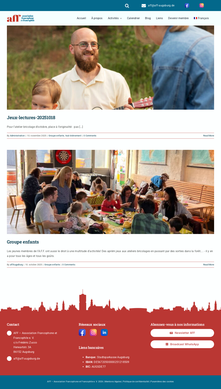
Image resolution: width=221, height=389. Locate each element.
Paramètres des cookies (162, 381)
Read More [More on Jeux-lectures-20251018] (208, 135)
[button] (127, 5)
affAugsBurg (16, 264)
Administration (17, 135)
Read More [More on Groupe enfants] (208, 264)
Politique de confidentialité (136, 381)
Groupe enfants (56, 135)
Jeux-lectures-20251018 (31, 117)
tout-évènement (73, 135)
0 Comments (90, 135)
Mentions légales (113, 381)
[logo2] (21, 16)
